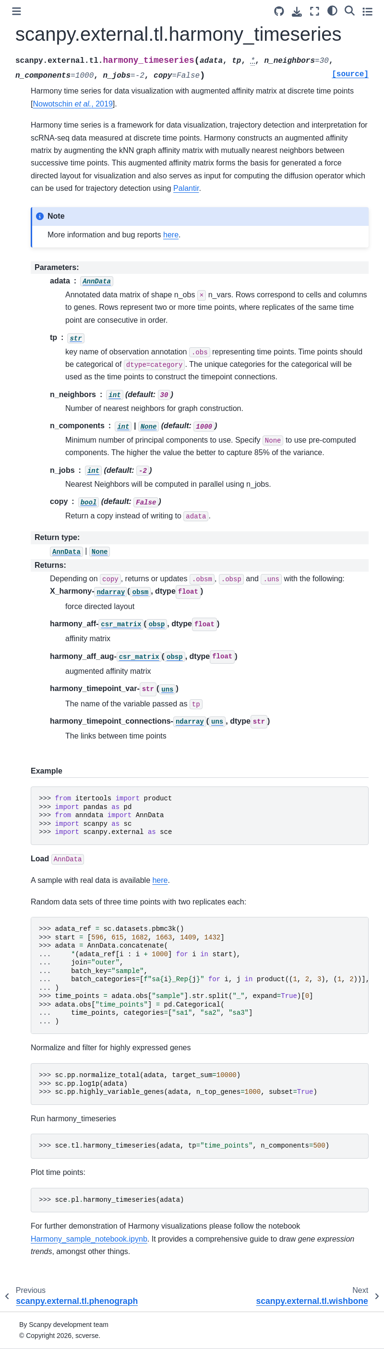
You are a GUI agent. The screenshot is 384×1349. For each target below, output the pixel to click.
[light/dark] (332, 10)
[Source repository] (279, 11)
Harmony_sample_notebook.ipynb (89, 1239)
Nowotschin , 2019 (72, 104)
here (171, 235)
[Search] (350, 10)
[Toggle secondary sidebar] (367, 11)
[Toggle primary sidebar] (16, 11)
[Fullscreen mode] (315, 11)
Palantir (186, 188)
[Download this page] (297, 12)
